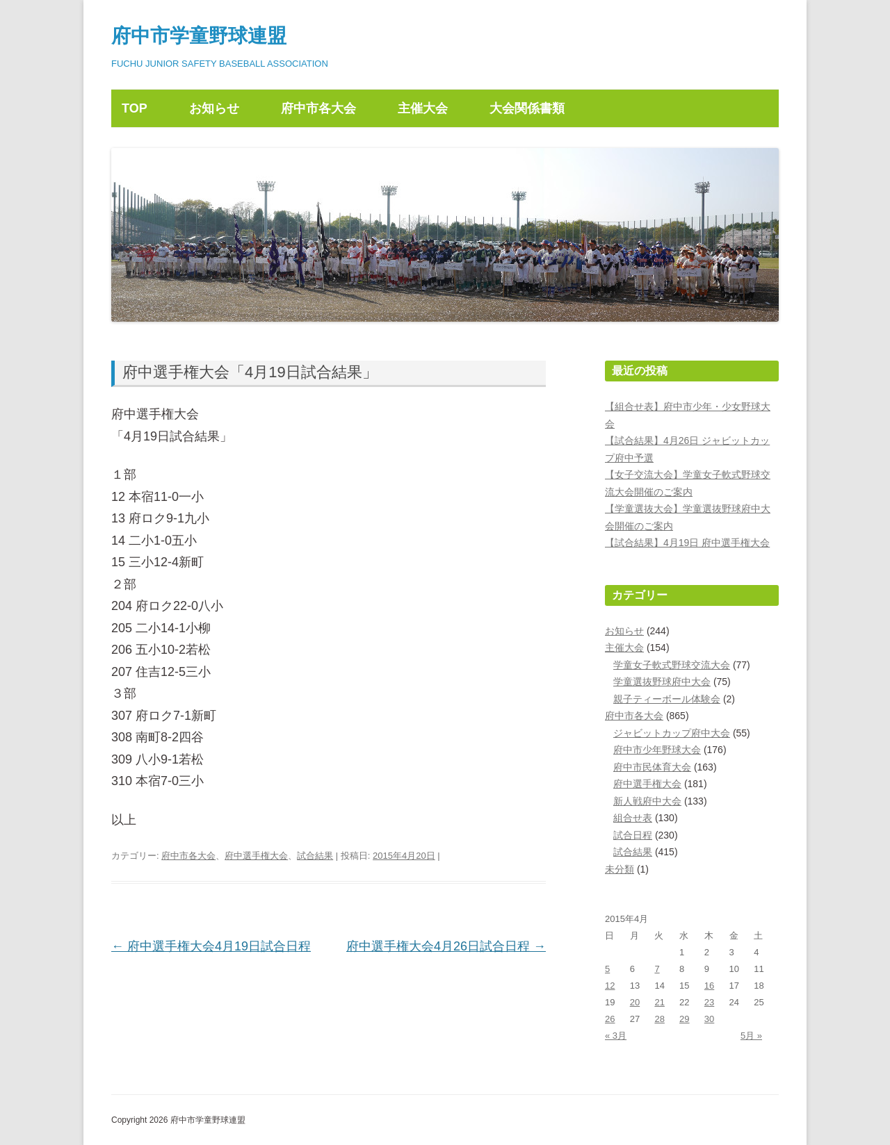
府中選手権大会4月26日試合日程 (446, 946)
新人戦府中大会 (647, 801)
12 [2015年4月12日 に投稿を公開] (610, 985)
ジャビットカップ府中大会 (671, 733)
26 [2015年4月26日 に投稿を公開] (610, 1019)
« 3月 (615, 1035)
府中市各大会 (318, 108)
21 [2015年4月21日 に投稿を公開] (659, 1002)
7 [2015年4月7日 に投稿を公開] (656, 969)
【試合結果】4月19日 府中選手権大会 (687, 542)
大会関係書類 (527, 108)
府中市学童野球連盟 (198, 36)
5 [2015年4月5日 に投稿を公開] (607, 969)
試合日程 (632, 835)
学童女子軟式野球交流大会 (671, 664)
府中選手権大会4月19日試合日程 (211, 946)
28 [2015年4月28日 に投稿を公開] (659, 1019)
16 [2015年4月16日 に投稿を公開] (709, 985)
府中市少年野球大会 (657, 749)
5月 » (751, 1035)
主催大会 (423, 108)
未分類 (619, 869)
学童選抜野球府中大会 (662, 681)
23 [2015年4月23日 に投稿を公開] (709, 1002)
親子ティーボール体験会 (666, 699)
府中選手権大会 (256, 855)
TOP (134, 108)
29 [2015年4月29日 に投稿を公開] (684, 1019)
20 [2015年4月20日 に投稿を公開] (635, 1002)
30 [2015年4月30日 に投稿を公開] (709, 1019)
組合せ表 (632, 817)
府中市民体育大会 (652, 767)
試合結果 (315, 855)
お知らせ (214, 108)
